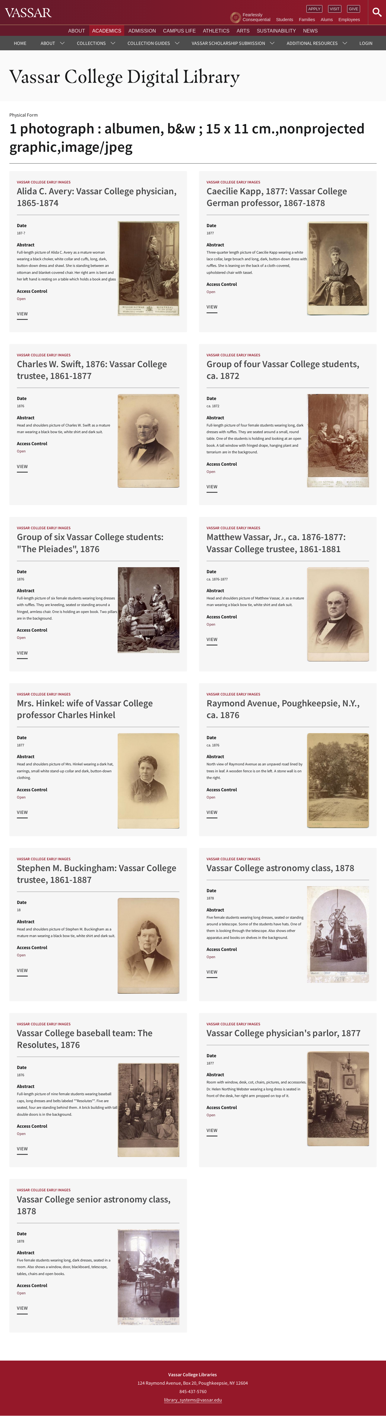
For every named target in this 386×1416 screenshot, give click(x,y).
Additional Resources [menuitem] (312, 43)
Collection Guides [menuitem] (149, 43)
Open (21, 298)
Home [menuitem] (20, 43)
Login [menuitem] (365, 43)
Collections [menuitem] (91, 43)
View (22, 314)
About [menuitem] (48, 43)
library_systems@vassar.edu (193, 1400)
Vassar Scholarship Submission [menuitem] (228, 43)
